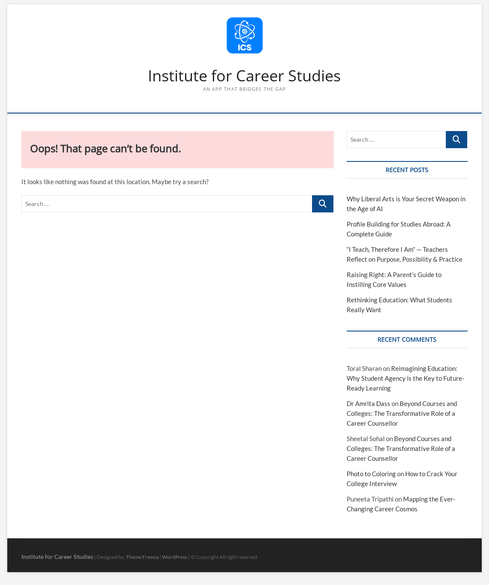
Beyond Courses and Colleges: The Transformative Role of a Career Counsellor (402, 413)
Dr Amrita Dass (368, 403)
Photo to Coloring (371, 474)
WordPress (174, 557)
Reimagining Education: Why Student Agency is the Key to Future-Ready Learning (405, 378)
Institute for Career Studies (244, 75)
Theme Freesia (142, 557)
